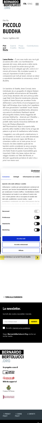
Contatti (32, 413)
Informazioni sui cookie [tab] (31, 177)
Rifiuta (21, 250)
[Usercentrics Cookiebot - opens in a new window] (31, 171)
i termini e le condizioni (21, 328)
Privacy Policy (6, 414)
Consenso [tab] (6, 177)
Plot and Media (5, 48)
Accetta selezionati (21, 244)
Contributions (32, 46)
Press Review (22, 47)
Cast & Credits (13, 47)
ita (24, 3)
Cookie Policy (18, 414)
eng (30, 3)
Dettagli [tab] (16, 177)
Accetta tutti (21, 238)
